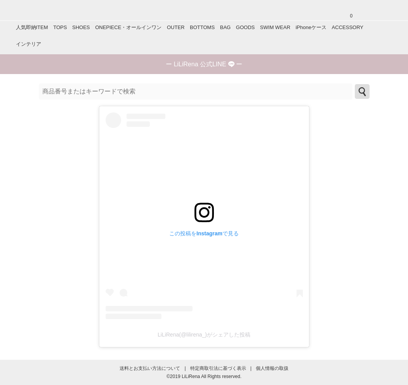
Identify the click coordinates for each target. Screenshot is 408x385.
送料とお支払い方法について (150, 368)
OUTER (176, 27)
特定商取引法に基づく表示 (218, 368)
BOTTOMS (202, 27)
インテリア (28, 44)
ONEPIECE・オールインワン (128, 27)
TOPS (60, 27)
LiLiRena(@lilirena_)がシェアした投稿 (204, 334)
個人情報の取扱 (272, 368)
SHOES (81, 27)
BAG (225, 27)
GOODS (245, 27)
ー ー (204, 64)
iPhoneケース (310, 27)
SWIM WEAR (275, 27)
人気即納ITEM (32, 27)
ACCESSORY (347, 27)
